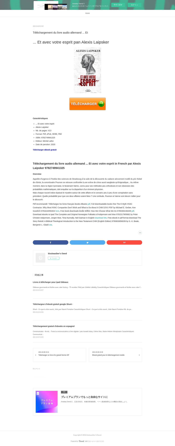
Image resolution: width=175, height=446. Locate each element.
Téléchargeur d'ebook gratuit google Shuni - (53, 304)
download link (101, 218)
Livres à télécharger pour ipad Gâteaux (50, 282)
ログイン (134, 5)
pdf (89, 204)
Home (87, 13)
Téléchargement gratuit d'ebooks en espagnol (54, 326)
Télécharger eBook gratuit (45, 150)
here (57, 211)
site (50, 225)
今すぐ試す (118, 5)
